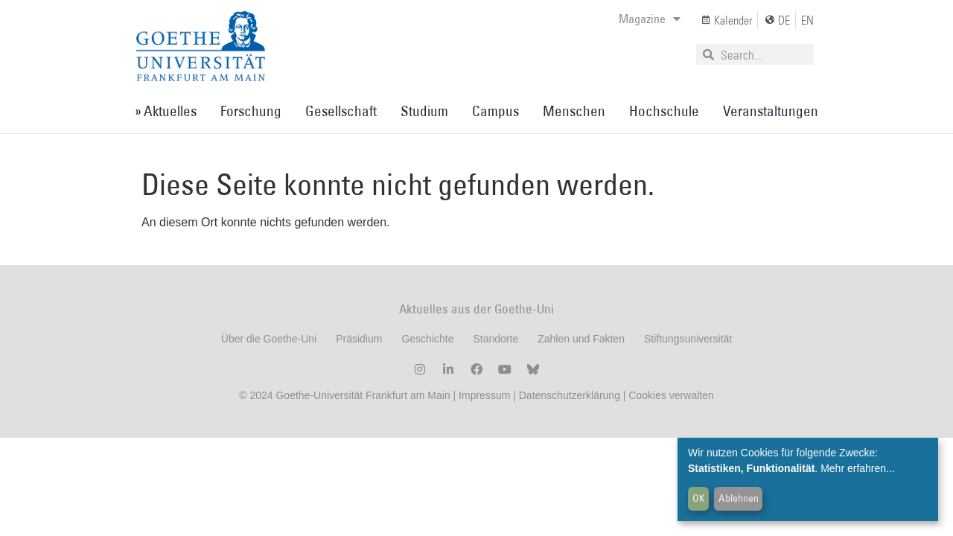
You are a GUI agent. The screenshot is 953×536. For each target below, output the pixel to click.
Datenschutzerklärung (569, 395)
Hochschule (664, 111)
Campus (495, 111)
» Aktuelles (166, 111)
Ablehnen (738, 498)
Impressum (483, 395)
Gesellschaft (341, 111)
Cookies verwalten (670, 395)
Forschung (250, 111)
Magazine (650, 18)
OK (698, 498)
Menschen (574, 111)
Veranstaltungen (770, 111)
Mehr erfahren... (857, 468)
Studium (424, 111)
